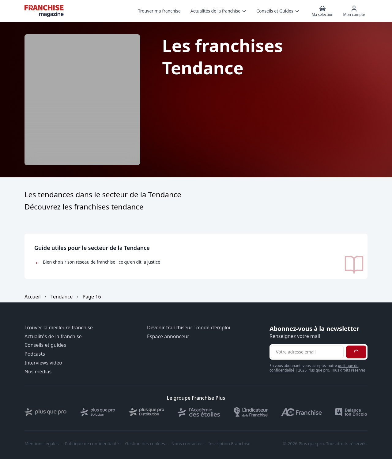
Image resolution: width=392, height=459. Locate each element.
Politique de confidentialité (92, 443)
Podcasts (34, 354)
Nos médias (37, 371)
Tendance (62, 296)
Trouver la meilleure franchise (58, 327)
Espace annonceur (168, 336)
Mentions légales (41, 443)
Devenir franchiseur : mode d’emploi (188, 327)
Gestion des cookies (145, 443)
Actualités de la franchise (53, 336)
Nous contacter (186, 443)
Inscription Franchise (229, 443)
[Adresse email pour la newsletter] (307, 352)
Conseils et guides (45, 345)
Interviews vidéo (43, 363)
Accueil (32, 296)
